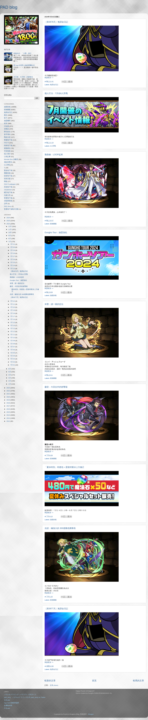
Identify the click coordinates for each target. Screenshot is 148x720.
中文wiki (7, 708)
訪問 (5, 203)
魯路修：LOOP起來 (54, 154)
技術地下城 (8, 176)
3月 (9, 378)
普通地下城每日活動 (11, 209)
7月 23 (12, 268)
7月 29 (12, 250)
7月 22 (12, 301)
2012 (8, 421)
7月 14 (12, 325)
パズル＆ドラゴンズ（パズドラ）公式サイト (20, 694)
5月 (9, 372)
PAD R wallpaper (10, 184)
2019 (8, 400)
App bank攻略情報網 (11, 703)
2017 (8, 406)
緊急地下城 (8, 170)
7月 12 (12, 331)
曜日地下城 (8, 192)
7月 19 (12, 310)
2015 (8, 412)
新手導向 (7, 134)
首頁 (94, 680)
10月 (10, 232)
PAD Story (7, 206)
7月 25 (12, 262)
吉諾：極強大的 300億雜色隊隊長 (60, 528)
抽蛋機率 (7, 121)
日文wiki (7, 700)
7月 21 (12, 304)
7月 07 (12, 347)
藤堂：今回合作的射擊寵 (56, 387)
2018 (8, 403)
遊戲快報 (53, 295)
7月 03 (12, 359)
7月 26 (12, 259)
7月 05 (12, 353)
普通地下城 (8, 198)
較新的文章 (50, 680)
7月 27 (12, 256)
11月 (10, 229)
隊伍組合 (7, 132)
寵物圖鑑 (53, 224)
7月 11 (12, 334)
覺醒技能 (7, 173)
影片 (5, 118)
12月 (10, 226)
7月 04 (12, 356)
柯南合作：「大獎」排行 (22, 53)
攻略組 (6, 129)
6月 (9, 369)
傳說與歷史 (8, 162)
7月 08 (12, 344)
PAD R (6, 143)
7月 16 (12, 319)
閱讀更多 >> (49, 77)
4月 (9, 375)
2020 (8, 397)
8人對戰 (53, 146)
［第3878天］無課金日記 (56, 22)
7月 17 (12, 316)
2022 (8, 391)
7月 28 (12, 253)
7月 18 (12, 313)
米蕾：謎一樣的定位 (54, 304)
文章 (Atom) (54, 685)
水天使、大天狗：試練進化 (23, 77)
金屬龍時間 (8, 705)
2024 (8, 224)
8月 (9, 238)
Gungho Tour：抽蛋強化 (56, 232)
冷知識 (6, 126)
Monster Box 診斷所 (11, 159)
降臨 (5, 181)
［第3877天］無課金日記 (56, 608)
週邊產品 (7, 148)
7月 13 (12, 328)
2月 (9, 381)
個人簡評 (7, 154)
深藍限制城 (8, 201)
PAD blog (8, 7)
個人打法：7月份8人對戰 (56, 93)
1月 (9, 384)
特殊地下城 (8, 145)
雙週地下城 (8, 140)
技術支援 (7, 179)
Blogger (91, 714)
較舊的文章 (138, 680)
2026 (8, 218)
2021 (8, 394)
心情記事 (7, 156)
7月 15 (12, 322)
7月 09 (12, 340)
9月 (9, 235)
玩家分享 (7, 195)
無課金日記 (54, 85)
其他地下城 (8, 187)
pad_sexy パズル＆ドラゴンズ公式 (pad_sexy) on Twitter (24, 697)
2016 (8, 409)
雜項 (5, 115)
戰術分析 (7, 137)
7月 (9, 241)
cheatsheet (8, 190)
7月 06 (12, 350)
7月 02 (12, 362)
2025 (8, 221)
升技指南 (7, 151)
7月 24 (12, 265)
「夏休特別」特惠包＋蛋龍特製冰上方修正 (64, 467)
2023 (8, 388)
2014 (8, 415)
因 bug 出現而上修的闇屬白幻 (24, 65)
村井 (5, 123)
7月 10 (12, 337)
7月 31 (12, 244)
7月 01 (12, 365)
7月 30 (12, 247)
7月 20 (12, 307)
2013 (8, 418)
